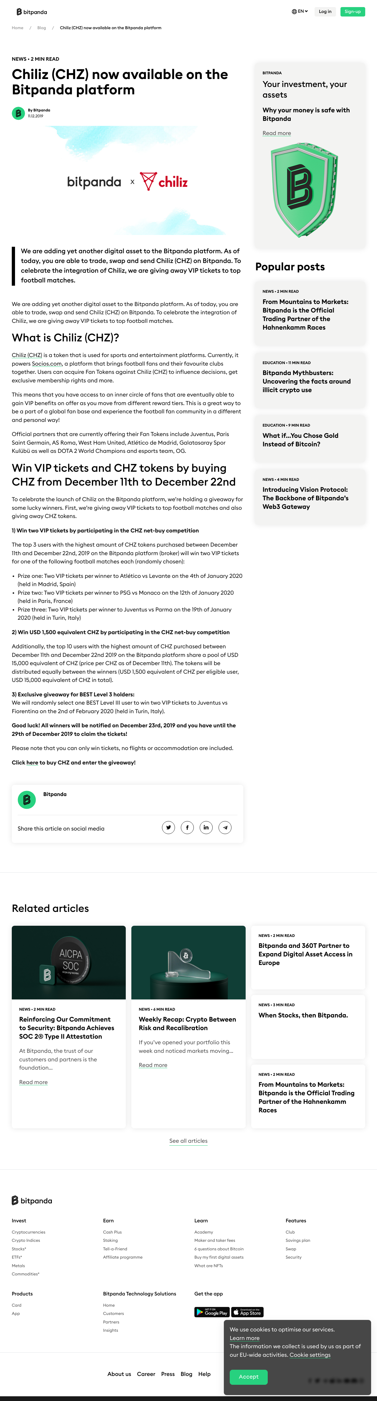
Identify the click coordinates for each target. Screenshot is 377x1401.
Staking (110, 1241)
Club (290, 1232)
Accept (249, 1377)
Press (168, 1368)
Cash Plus (112, 1232)
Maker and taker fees (214, 1241)
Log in (325, 11)
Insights (110, 1330)
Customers (113, 1314)
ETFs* (17, 1257)
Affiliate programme (123, 1257)
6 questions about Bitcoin (219, 1249)
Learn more (244, 1338)
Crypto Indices (26, 1241)
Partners (111, 1322)
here (32, 763)
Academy (203, 1232)
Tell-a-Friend (115, 1249)
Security (294, 1257)
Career (146, 1368)
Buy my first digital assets (219, 1257)
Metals (18, 1266)
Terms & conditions (80, 1396)
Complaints (149, 1396)
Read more (276, 133)
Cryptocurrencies (28, 1232)
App (16, 1314)
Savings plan (298, 1241)
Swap (291, 1249)
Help (204, 1368)
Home (17, 28)
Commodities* (25, 1274)
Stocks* (19, 1249)
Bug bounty (177, 1396)
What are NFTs (208, 1266)
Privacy (49, 1396)
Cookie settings (210, 1396)
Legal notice (24, 1396)
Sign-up (353, 11)
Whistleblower (118, 1396)
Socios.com (47, 364)
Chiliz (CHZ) (27, 355)
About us (119, 1368)
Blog (41, 28)
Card (17, 1305)
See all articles (188, 1141)
